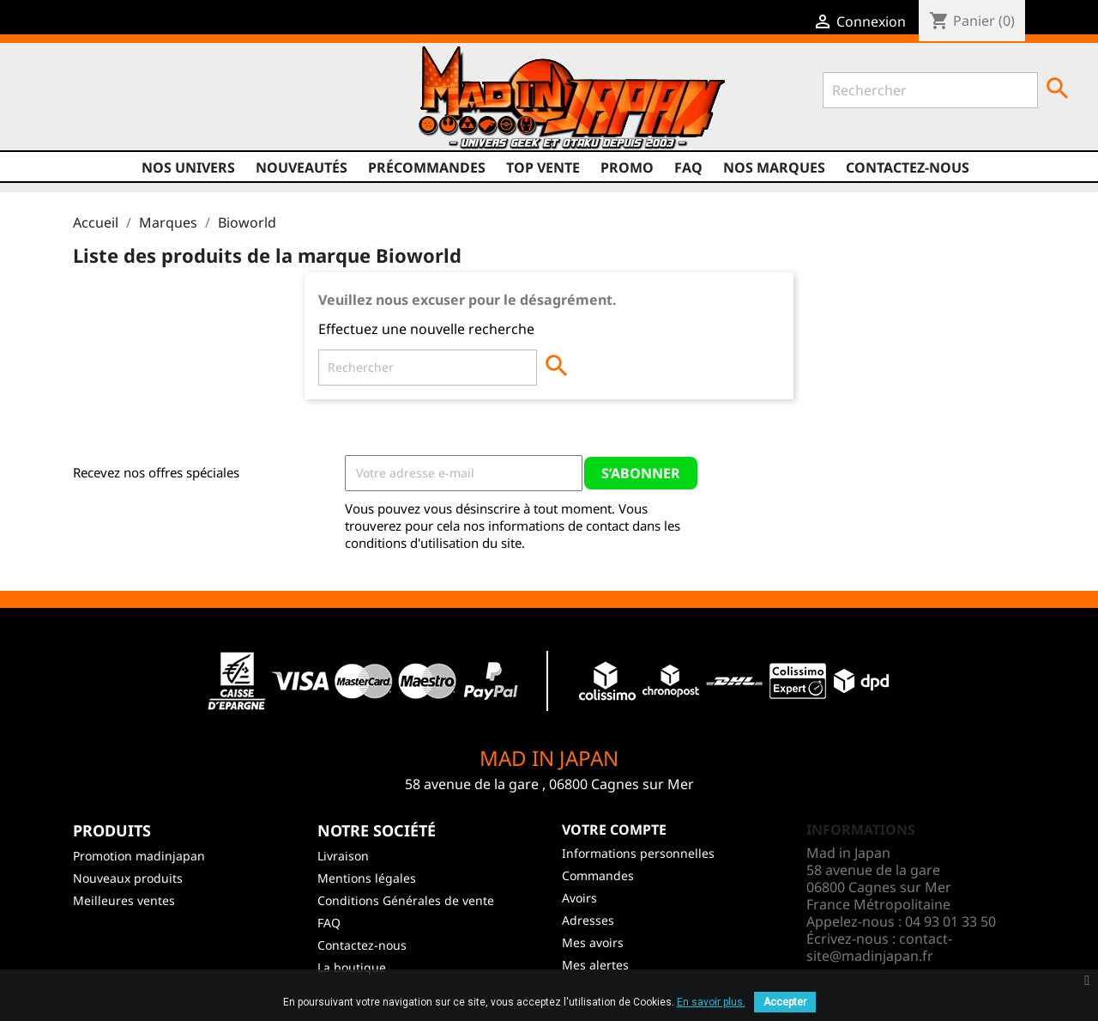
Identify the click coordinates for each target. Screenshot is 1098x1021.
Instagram (147, 104)
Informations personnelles (638, 853)
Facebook (49, 104)
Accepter (784, 1002)
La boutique (351, 967)
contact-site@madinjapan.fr (879, 947)
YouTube (114, 104)
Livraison (343, 856)
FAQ (688, 167)
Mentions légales (366, 878)
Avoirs (579, 898)
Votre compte (614, 829)
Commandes (598, 875)
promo (627, 167)
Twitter (81, 104)
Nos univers (188, 167)
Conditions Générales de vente (405, 900)
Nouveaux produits (128, 878)
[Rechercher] (930, 90)
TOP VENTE (543, 167)
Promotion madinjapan (139, 856)
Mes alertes (595, 965)
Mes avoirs (593, 942)
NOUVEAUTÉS (301, 167)
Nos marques (774, 167)
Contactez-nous (907, 167)
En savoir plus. (711, 1002)
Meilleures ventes (124, 900)
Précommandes (427, 167)
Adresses (588, 920)
